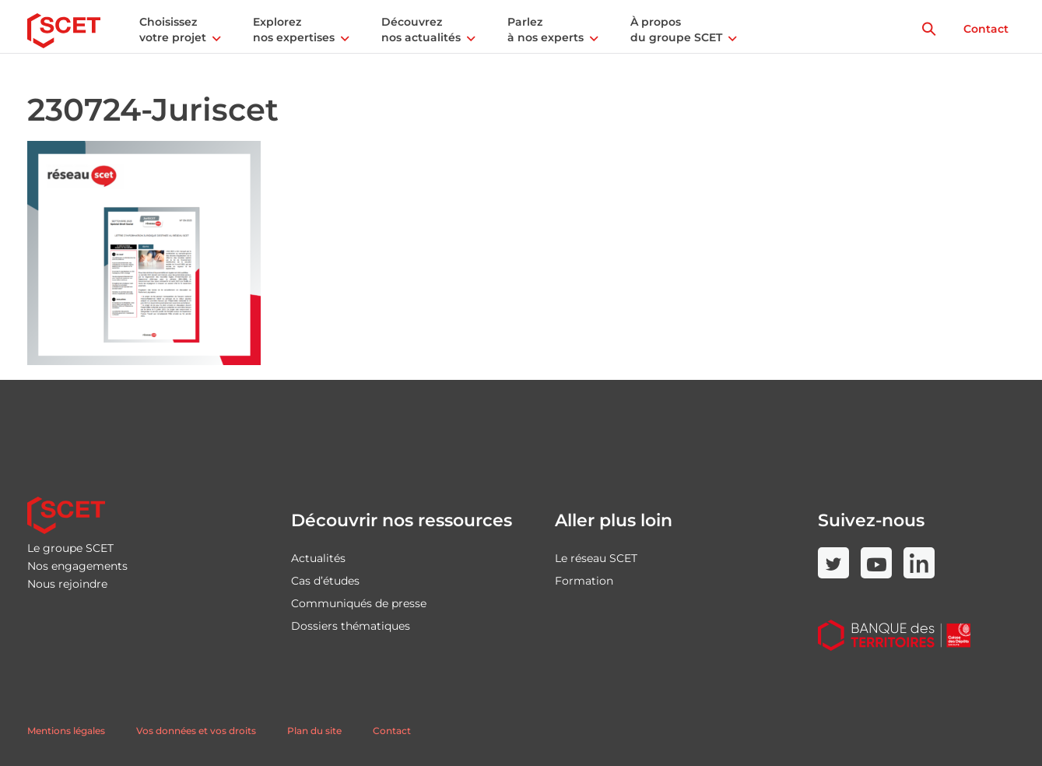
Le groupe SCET (70, 548)
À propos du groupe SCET (676, 29)
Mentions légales (66, 730)
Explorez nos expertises (294, 29)
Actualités (318, 558)
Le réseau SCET (596, 558)
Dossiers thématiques (350, 626)
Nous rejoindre (67, 584)
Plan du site (314, 730)
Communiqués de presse (358, 603)
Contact (986, 29)
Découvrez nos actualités (421, 29)
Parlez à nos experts (545, 29)
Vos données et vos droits (196, 730)
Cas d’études (325, 581)
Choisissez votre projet (172, 29)
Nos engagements (77, 566)
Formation (584, 581)
